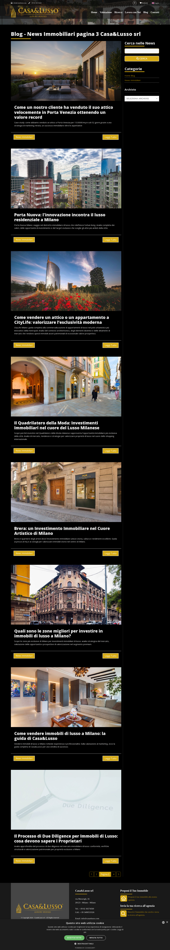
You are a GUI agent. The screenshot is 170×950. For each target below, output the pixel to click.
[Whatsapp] (135, 3)
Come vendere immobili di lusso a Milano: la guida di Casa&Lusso (60, 736)
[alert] (85, 934)
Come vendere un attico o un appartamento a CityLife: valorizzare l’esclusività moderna (61, 320)
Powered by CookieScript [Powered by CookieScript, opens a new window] (85, 948)
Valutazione (106, 12)
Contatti (155, 12)
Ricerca (118, 12)
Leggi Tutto (110, 137)
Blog (145, 12)
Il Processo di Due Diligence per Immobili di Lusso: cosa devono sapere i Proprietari (66, 838)
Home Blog (130, 75)
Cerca (141, 58)
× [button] (167, 922)
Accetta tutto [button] (74, 938)
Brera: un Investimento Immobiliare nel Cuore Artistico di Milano (62, 531)
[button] (85, 943)
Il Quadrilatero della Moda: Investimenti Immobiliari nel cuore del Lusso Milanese (56, 425)
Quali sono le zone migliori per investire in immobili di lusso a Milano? (58, 633)
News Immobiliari (24, 137)
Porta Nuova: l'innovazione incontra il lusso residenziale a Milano (59, 217)
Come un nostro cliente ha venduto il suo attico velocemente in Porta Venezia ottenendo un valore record (63, 112)
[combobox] (142, 98)
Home (94, 12)
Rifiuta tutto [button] (96, 938)
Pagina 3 (105, 874)
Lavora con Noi (133, 12)
